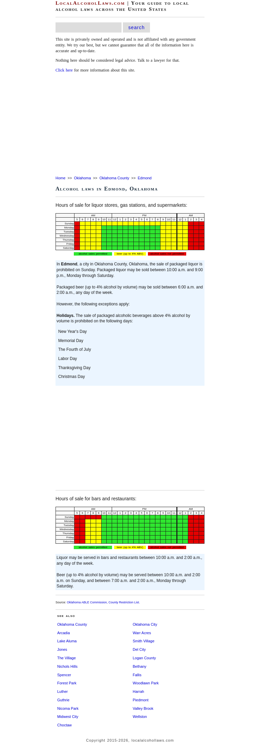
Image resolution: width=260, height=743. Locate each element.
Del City (139, 649)
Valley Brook (143, 708)
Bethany (139, 666)
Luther (62, 691)
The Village (66, 658)
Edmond (145, 178)
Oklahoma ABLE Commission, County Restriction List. (103, 602)
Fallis (137, 675)
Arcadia (63, 633)
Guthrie (63, 700)
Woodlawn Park (146, 683)
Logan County (144, 658)
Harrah (138, 691)
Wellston (140, 717)
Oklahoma (82, 178)
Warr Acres (142, 633)
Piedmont (140, 700)
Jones (62, 649)
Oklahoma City (145, 624)
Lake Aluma (67, 641)
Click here (64, 70)
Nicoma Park (68, 708)
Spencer (64, 675)
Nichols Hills (67, 666)
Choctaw (64, 725)
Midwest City (67, 717)
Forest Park (67, 683)
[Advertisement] (130, 124)
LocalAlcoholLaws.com (90, 3)
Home (60, 178)
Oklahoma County (114, 178)
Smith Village (143, 641)
